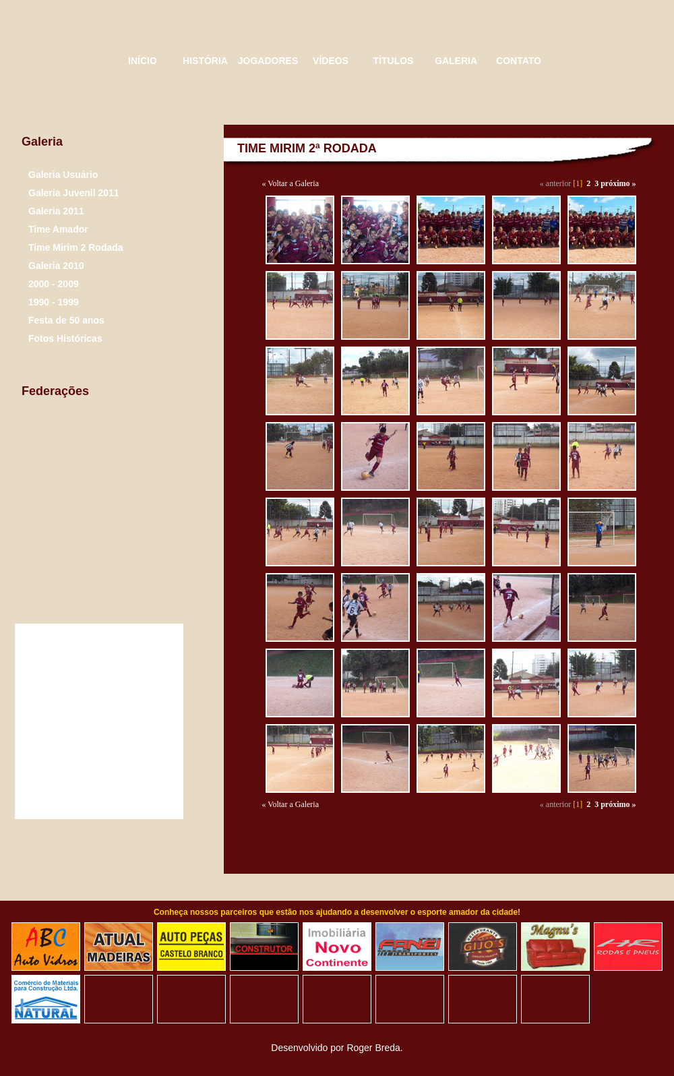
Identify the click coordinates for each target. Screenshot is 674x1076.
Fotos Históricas (65, 338)
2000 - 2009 (53, 283)
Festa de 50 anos (66, 320)
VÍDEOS (330, 60)
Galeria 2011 (56, 211)
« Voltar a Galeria (290, 183)
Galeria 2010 (56, 265)
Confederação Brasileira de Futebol (48, 525)
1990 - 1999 (53, 302)
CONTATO (518, 60)
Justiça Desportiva (136, 526)
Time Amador (58, 229)
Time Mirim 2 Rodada (75, 247)
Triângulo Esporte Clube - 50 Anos (60, 60)
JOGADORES (268, 60)
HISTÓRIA (205, 60)
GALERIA (456, 60)
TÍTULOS (393, 60)
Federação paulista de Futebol (129, 444)
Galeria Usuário (63, 174)
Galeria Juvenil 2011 (73, 192)
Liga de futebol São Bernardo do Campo (53, 443)
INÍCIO (142, 60)
